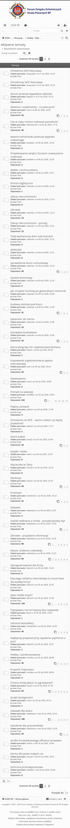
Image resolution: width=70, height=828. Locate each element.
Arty (29, 815)
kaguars (30, 97)
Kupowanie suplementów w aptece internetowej (31, 362)
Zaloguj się (14, 30)
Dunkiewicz (31, 496)
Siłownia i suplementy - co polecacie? (32, 107)
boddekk (30, 143)
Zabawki (15, 507)
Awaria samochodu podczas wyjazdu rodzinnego (32, 138)
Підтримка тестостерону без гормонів (34, 610)
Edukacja (15, 478)
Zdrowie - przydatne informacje (29, 535)
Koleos (29, 350)
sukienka (30, 186)
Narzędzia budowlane (23, 332)
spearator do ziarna (22, 319)
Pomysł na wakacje (21, 392)
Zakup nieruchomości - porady (28, 223)
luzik (28, 110)
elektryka (16, 249)
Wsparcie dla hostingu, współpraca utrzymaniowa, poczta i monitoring (35, 818)
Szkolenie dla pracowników (26, 725)
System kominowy (21, 277)
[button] (49, 59)
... (3, 30)
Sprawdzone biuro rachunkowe (29, 263)
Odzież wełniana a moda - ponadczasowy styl (37, 520)
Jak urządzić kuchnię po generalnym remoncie (38, 291)
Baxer (29, 613)
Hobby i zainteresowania (25, 654)
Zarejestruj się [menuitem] (66, 26)
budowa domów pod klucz (26, 304)
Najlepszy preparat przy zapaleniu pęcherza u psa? (37, 639)
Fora (26, 26)
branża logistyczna (21, 183)
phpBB (30, 812)
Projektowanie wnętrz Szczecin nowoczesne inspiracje (36, 154)
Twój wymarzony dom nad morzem (31, 236)
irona (29, 382)
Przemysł (15, 492)
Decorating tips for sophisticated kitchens (35, 347)
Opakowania (18, 378)
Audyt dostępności (21, 697)
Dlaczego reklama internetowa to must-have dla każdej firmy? (37, 580)
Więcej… (6, 26)
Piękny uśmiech (19, 406)
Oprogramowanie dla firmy (26, 565)
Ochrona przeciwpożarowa (26, 767)
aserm (29, 454)
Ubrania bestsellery (22, 623)
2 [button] (45, 59)
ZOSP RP (15, 25)
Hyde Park (16, 76)
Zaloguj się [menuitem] (59, 26)
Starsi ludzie (17, 436)
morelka (30, 658)
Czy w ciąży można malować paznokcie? (34, 121)
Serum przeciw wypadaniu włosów (31, 93)
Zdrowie (15, 209)
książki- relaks (18, 451)
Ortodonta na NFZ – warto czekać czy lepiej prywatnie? (36, 421)
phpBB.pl (47, 821)
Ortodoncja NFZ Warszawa (26, 82)
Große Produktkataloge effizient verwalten (36, 740)
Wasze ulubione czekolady (26, 550)
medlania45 (31, 626)
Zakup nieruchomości (23, 196)
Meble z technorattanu (24, 170)
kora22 (29, 439)
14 (63, 401)
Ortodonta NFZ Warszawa (26, 70)
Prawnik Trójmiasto (22, 669)
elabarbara (31, 510)
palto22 (30, 409)
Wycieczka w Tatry (21, 464)
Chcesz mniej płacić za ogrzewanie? (31, 682)
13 (59, 401)
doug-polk (31, 74)
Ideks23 (30, 568)
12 (55, 401)
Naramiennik (32, 125)
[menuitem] (66, 38)
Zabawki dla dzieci (21, 710)
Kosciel (30, 468)
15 (67, 401)
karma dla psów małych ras (26, 753)
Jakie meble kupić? (21, 595)
